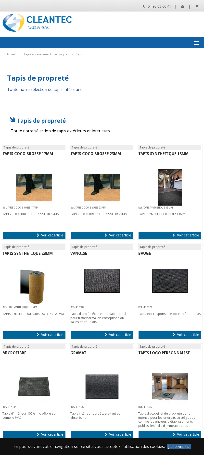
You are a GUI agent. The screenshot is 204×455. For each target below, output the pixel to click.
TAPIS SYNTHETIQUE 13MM (163, 153)
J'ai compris (178, 446)
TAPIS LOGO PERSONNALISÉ (164, 353)
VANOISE (78, 253)
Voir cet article (50, 235)
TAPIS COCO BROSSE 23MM (95, 153)
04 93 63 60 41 (157, 6)
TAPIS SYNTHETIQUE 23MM (27, 253)
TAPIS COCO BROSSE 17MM (27, 153)
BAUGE (144, 253)
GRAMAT (78, 353)
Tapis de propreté (41, 120)
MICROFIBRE (14, 353)
